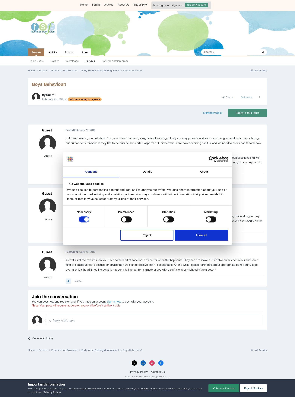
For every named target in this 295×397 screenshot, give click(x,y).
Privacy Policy (139, 371)
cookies (52, 388)
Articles (108, 4)
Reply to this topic (247, 112)
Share (227, 97)
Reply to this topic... (63, 320)
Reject (147, 235)
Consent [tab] (91, 171)
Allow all (201, 235)
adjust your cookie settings (142, 388)
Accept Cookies (223, 388)
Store (84, 52)
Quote (78, 280)
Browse (36, 53)
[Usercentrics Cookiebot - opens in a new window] (211, 159)
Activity (52, 52)
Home (84, 4)
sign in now (114, 301)
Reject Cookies (253, 388)
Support (69, 52)
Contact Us (158, 371)
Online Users (36, 60)
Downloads (72, 60)
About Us (123, 4)
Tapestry (140, 4)
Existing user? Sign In (168, 5)
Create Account (196, 4)
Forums (90, 60)
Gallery (54, 60)
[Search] (220, 52)
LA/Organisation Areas (115, 60)
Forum (96, 4)
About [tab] (204, 171)
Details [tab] (147, 171)
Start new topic (212, 112)
